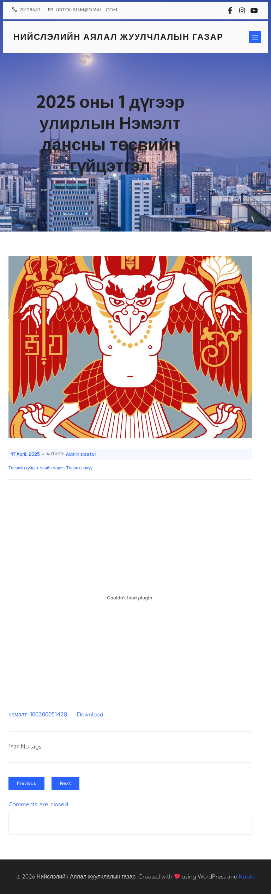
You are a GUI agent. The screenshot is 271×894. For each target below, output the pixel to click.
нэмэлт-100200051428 (37, 714)
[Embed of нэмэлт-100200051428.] (130, 598)
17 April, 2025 (25, 454)
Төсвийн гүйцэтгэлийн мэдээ (36, 468)
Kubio (246, 876)
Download (90, 714)
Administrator (81, 454)
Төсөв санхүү (79, 468)
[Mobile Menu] (255, 37)
